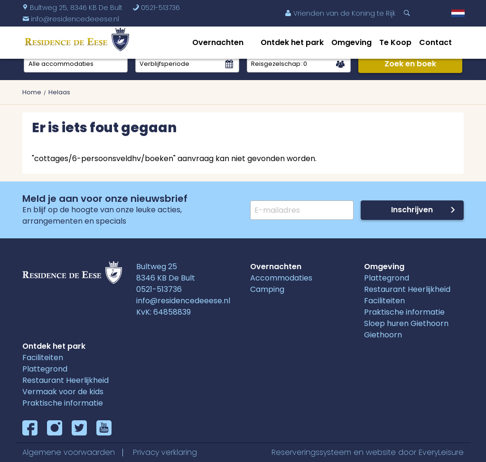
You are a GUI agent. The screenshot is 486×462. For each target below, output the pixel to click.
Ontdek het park (292, 42)
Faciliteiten (384, 300)
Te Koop (395, 42)
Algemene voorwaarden (68, 452)
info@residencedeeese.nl (183, 300)
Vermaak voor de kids (62, 391)
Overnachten (217, 42)
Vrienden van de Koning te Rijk (340, 13)
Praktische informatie (404, 312)
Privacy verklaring (165, 452)
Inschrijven (412, 209)
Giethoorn (383, 334)
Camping (267, 289)
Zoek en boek (410, 63)
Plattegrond (386, 277)
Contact (435, 42)
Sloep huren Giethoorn (406, 323)
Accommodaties (281, 277)
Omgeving (351, 42)
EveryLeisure (441, 452)
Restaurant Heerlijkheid (407, 289)
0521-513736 (156, 7)
